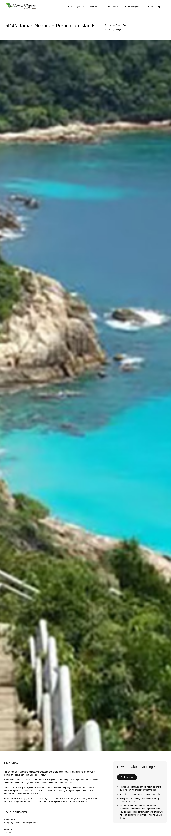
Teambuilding (155, 7)
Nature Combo (111, 7)
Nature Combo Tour (117, 28)
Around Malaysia (133, 7)
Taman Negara (76, 7)
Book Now (127, 780)
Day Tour (94, 7)
